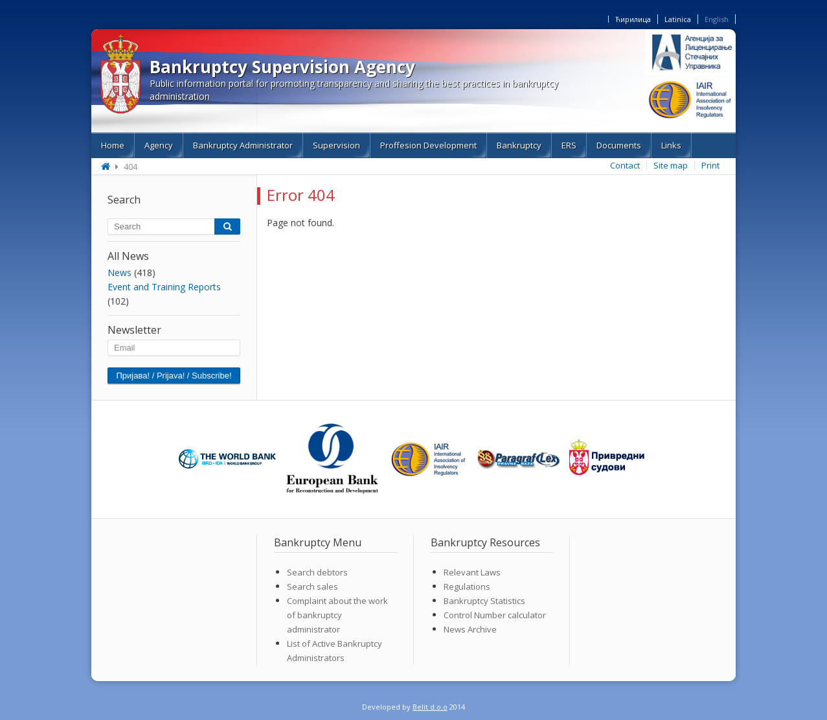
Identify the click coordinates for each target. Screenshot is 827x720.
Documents (618, 145)
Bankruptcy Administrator (243, 145)
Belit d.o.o (430, 707)
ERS (568, 145)
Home (112, 145)
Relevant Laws (472, 572)
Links (671, 145)
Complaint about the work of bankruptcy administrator (337, 615)
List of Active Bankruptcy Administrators (334, 651)
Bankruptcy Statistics (484, 601)
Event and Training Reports (164, 287)
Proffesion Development (428, 145)
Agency (158, 145)
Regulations (467, 586)
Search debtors (317, 572)
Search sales (312, 586)
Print (710, 165)
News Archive (470, 629)
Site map (670, 165)
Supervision (336, 145)
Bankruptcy (519, 145)
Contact (625, 165)
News (119, 272)
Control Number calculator (495, 615)
